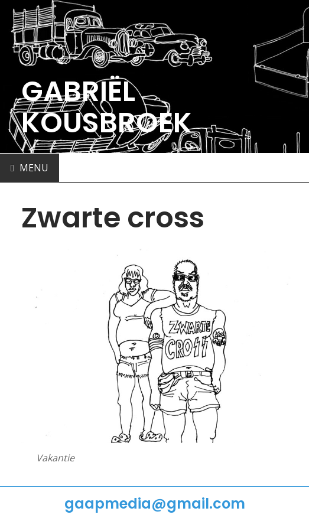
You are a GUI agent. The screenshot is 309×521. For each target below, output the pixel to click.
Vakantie (55, 457)
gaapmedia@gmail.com (154, 503)
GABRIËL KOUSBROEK (106, 106)
